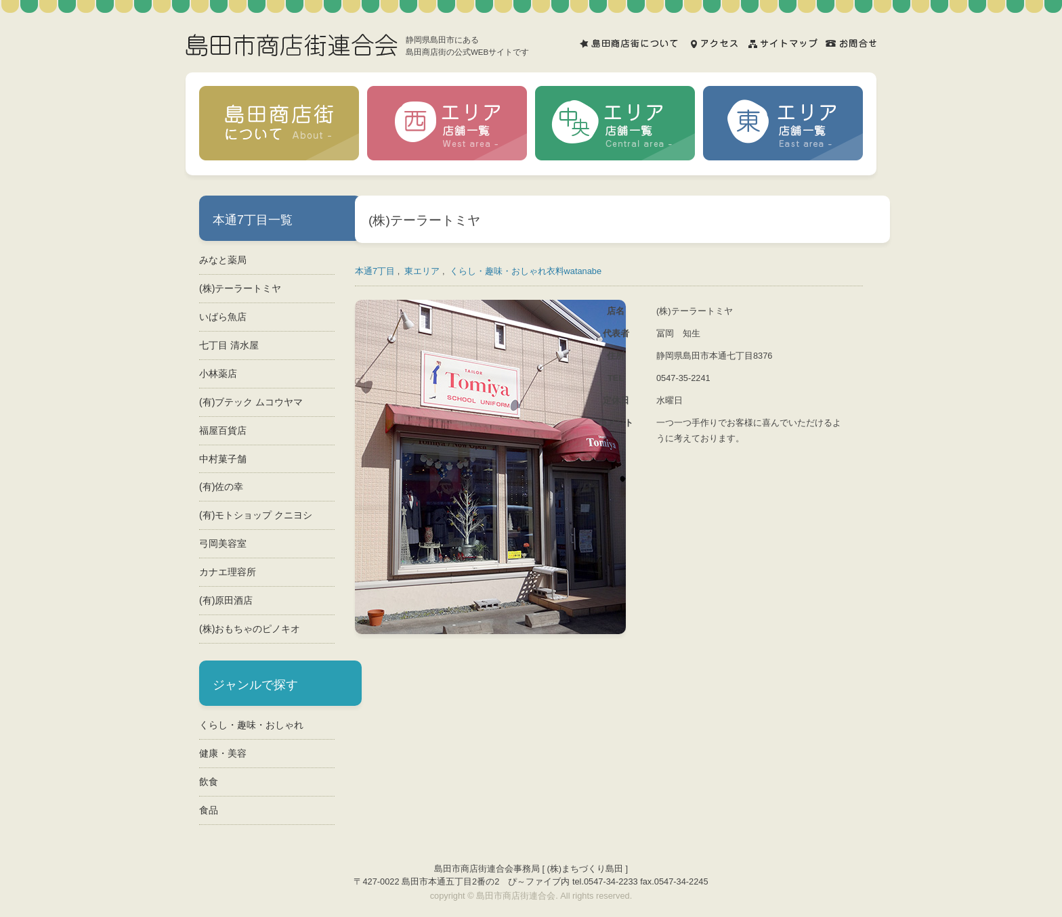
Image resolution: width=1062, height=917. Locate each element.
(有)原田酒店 (226, 600)
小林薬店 (218, 373)
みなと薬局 (223, 259)
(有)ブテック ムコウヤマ (251, 402)
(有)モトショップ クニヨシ (255, 515)
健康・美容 (223, 753)
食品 (208, 810)
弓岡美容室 (223, 543)
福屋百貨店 (223, 430)
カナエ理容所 (227, 571)
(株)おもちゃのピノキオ (249, 628)
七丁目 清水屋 (229, 345)
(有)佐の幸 (221, 486)
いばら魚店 (223, 316)
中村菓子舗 (223, 458)
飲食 (208, 781)
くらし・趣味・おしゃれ (251, 724)
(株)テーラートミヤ (240, 288)
